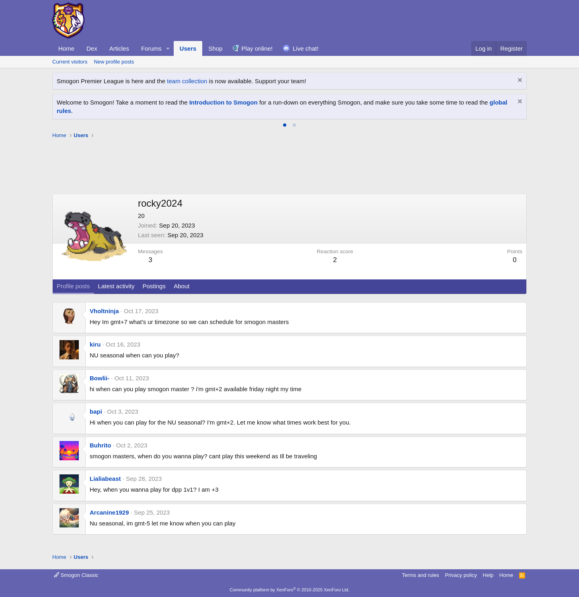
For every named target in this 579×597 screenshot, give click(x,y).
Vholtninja (104, 311)
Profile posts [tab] (73, 286)
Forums (151, 48)
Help (488, 575)
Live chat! (305, 48)
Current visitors (69, 62)
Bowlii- (99, 378)
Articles (119, 48)
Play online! (257, 48)
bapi (96, 411)
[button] (168, 48)
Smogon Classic (76, 575)
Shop (215, 48)
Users (188, 48)
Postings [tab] (154, 286)
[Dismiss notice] (518, 81)
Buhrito (100, 445)
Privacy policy (461, 575)
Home (66, 48)
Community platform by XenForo (289, 589)
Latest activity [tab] (116, 286)
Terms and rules (420, 575)
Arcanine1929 (109, 512)
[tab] (285, 125)
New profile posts (114, 62)
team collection (187, 81)
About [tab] (181, 286)
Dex (91, 48)
